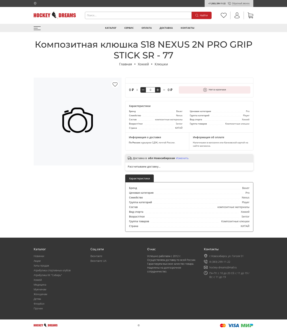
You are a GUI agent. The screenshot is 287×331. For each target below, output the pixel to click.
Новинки (39, 256)
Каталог (110, 27)
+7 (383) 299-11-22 (216, 3)
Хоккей (143, 64)
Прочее (38, 308)
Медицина (40, 284)
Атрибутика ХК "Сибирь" (48, 275)
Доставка (166, 27)
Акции (37, 261)
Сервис (129, 27)
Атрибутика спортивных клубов (52, 270)
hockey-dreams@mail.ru (223, 267)
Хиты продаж (41, 265)
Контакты (187, 27)
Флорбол (39, 303)
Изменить (182, 158)
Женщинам (40, 294)
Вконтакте (96, 256)
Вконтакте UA (98, 261)
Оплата (146, 27)
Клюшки (161, 64)
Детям (37, 299)
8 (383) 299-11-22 (219, 261)
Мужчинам (40, 289)
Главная (125, 64)
